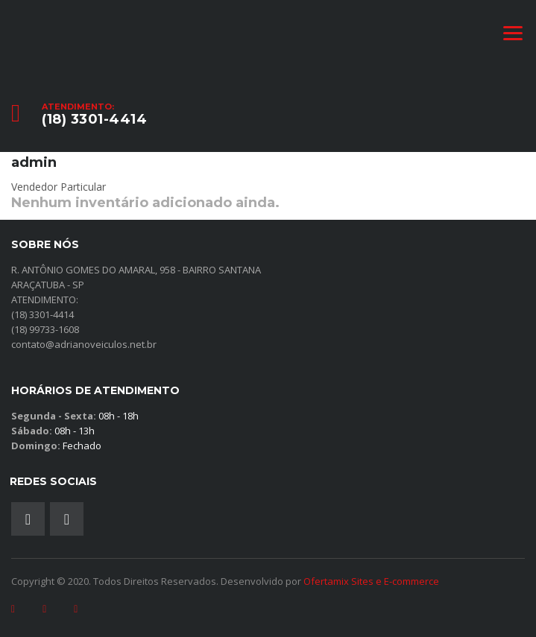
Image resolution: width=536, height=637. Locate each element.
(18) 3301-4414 (94, 119)
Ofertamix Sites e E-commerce (371, 581)
